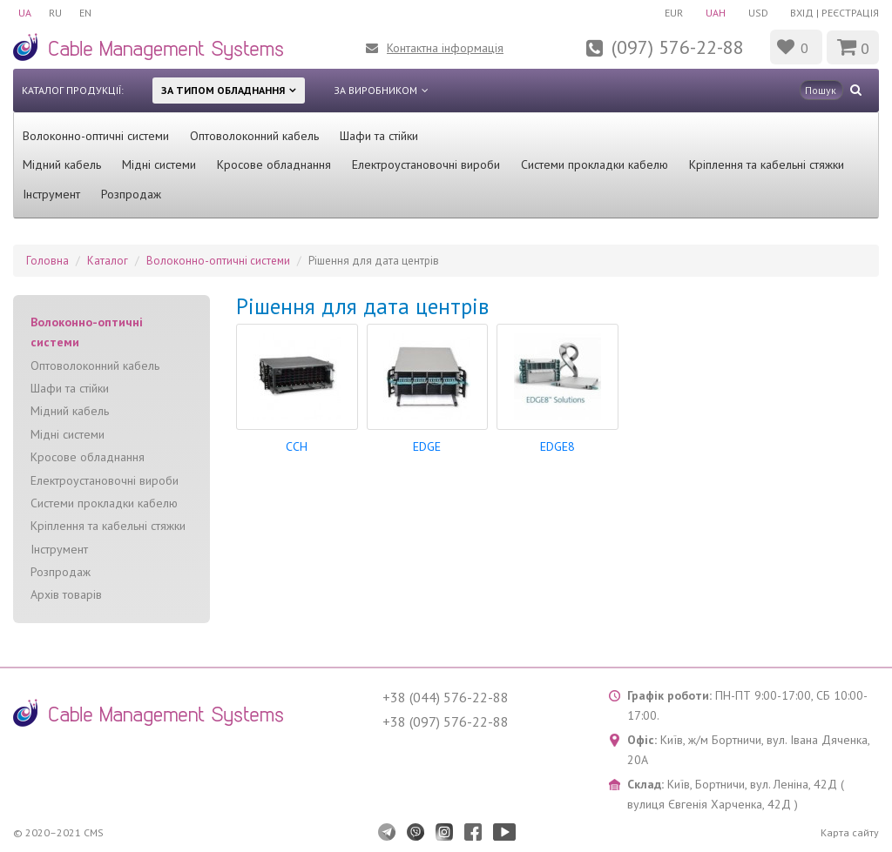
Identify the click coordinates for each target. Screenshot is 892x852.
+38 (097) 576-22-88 (445, 721)
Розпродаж (131, 194)
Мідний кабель (62, 164)
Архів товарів (66, 594)
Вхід (802, 12)
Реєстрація (850, 12)
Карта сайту (850, 832)
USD (758, 12)
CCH (296, 446)
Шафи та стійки (379, 136)
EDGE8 (557, 446)
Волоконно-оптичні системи (96, 136)
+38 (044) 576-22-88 (445, 697)
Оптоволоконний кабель (254, 136)
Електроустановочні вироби (426, 164)
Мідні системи (159, 164)
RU (55, 12)
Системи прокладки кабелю (594, 164)
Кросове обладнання (274, 164)
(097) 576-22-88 (678, 47)
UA (24, 12)
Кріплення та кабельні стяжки (766, 164)
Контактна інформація (445, 48)
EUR (674, 12)
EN (85, 12)
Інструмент (51, 194)
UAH (716, 12)
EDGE (427, 446)
